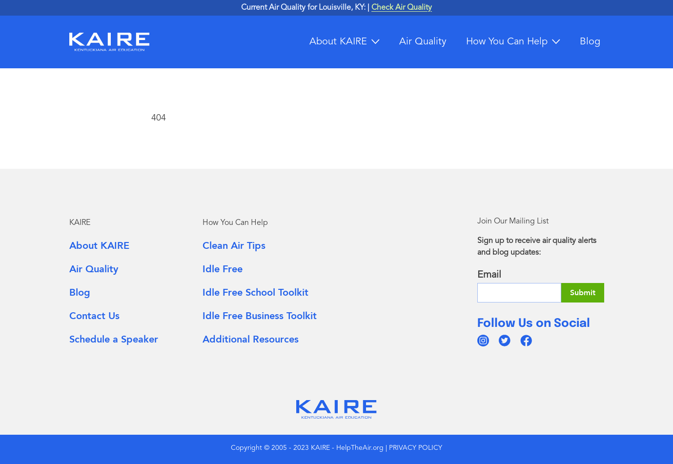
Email (489, 275)
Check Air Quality (401, 8)
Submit (582, 292)
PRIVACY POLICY (415, 447)
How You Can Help (507, 42)
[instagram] (483, 340)
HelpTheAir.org (360, 447)
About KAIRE (338, 42)
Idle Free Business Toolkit (260, 316)
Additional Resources (251, 339)
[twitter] (504, 340)
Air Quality (423, 42)
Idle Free (223, 269)
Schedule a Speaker (113, 339)
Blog (590, 42)
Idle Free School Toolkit (255, 292)
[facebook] (526, 340)
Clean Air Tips (234, 245)
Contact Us (94, 316)
